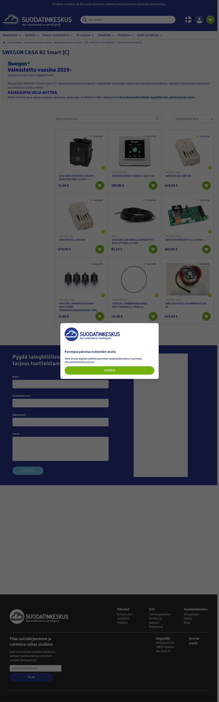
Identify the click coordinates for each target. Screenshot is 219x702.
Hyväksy (109, 370)
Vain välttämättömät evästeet (79, 362)
